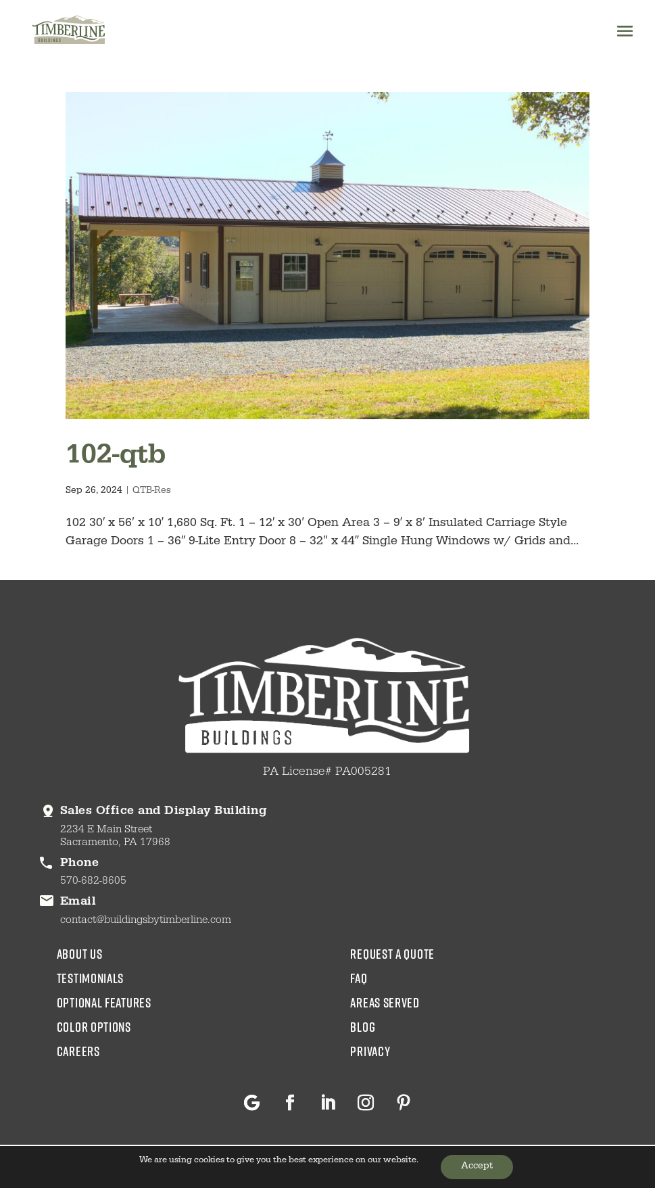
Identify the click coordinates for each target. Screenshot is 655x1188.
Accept (477, 1167)
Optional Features (104, 1002)
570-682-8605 (93, 881)
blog (362, 1026)
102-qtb (116, 457)
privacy (370, 1051)
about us (80, 953)
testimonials (90, 978)
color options (94, 1026)
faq (358, 978)
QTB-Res (151, 491)
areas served (384, 1002)
